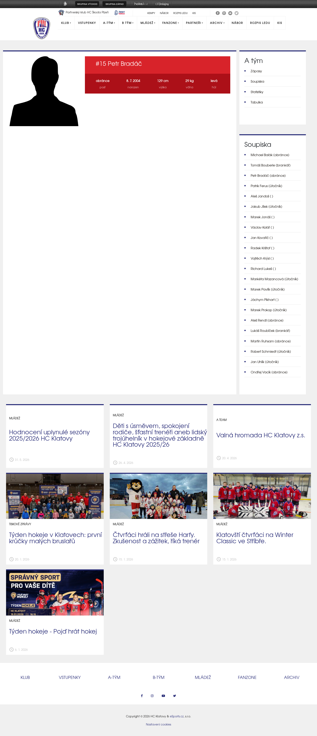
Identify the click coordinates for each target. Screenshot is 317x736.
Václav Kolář (262, 227)
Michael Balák (270, 154)
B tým (127, 23)
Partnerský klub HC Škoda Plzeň (84, 12)
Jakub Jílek (266, 206)
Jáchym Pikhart (265, 299)
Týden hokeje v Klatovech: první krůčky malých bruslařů (55, 537)
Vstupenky (87, 23)
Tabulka (257, 102)
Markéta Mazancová (274, 278)
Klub (65, 23)
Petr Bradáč (268, 175)
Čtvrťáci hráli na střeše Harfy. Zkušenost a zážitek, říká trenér (156, 537)
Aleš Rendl (267, 320)
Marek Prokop (269, 309)
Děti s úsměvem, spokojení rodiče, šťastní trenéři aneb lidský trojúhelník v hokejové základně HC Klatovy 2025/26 (160, 435)
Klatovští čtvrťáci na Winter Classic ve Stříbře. (254, 537)
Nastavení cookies (158, 724)
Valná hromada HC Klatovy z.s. (260, 434)
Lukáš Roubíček (270, 330)
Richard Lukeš (263, 268)
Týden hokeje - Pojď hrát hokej (53, 630)
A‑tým (114, 677)
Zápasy (256, 70)
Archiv (216, 23)
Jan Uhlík (265, 361)
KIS (194, 13)
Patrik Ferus (266, 185)
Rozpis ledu (180, 13)
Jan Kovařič (262, 237)
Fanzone (169, 23)
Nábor (164, 13)
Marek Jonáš (263, 216)
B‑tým (158, 677)
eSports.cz (177, 716)
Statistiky (257, 91)
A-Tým (108, 23)
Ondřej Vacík (269, 372)
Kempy (151, 13)
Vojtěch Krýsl (262, 258)
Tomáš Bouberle (271, 165)
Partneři (193, 23)
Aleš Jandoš (262, 196)
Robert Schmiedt (271, 351)
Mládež (147, 23)
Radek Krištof (262, 247)
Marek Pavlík (268, 289)
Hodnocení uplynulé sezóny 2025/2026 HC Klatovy (49, 434)
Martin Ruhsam (271, 341)
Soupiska (257, 81)
